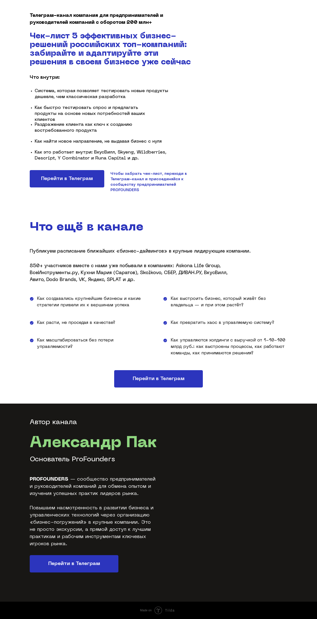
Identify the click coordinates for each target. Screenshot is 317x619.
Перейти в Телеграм (67, 178)
